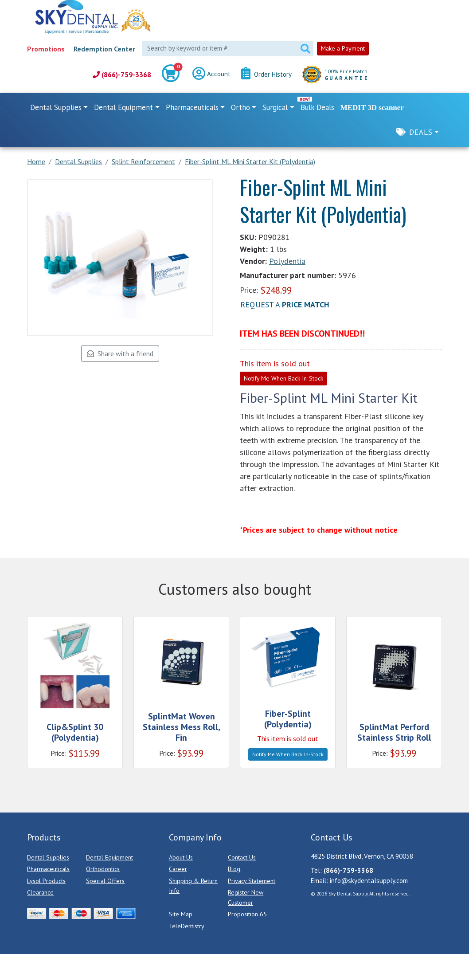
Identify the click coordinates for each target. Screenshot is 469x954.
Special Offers (105, 881)
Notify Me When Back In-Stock (283, 378)
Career (178, 869)
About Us (181, 857)
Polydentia (287, 261)
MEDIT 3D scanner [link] (372, 107)
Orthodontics (103, 869)
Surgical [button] (275, 107)
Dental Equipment (109, 857)
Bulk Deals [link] (317, 107)
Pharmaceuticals (48, 869)
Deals (421, 132)
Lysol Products (46, 881)
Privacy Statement (251, 881)
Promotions (46, 48)
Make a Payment (343, 48)
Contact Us (242, 857)
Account (211, 74)
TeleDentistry (186, 926)
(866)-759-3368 (122, 74)
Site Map (180, 914)
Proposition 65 (247, 914)
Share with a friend (120, 353)
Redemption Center (104, 48)
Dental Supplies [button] (56, 107)
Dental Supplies (48, 857)
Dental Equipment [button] (123, 107)
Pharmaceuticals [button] (192, 107)
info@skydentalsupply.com (369, 880)
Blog (234, 869)
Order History (266, 74)
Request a (284, 304)
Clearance (40, 892)
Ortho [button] (240, 107)
